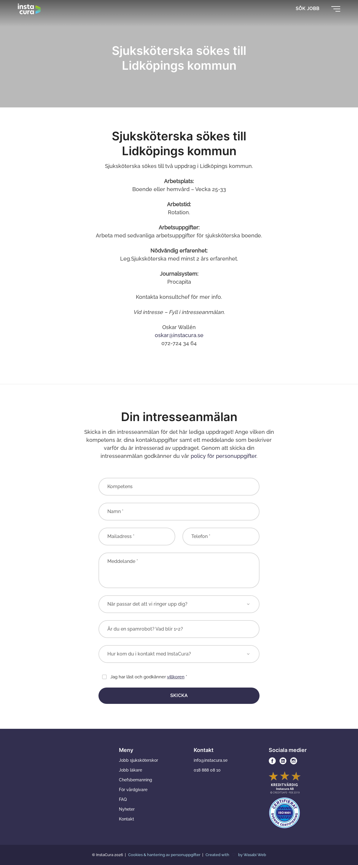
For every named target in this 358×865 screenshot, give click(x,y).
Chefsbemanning (135, 779)
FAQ (123, 799)
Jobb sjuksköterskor (138, 760)
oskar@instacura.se (179, 335)
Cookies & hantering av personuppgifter (164, 855)
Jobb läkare (130, 770)
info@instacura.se (210, 760)
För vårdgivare (133, 789)
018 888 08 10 (207, 770)
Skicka (179, 695)
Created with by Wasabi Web (236, 855)
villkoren (175, 677)
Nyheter (127, 809)
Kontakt (126, 819)
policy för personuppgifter (223, 456)
